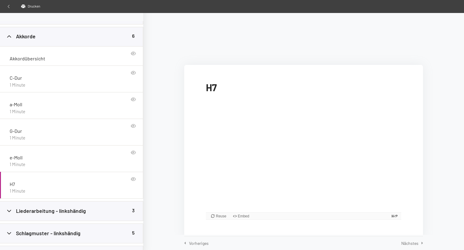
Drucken (30, 6)
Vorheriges (199, 243)
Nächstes (409, 243)
